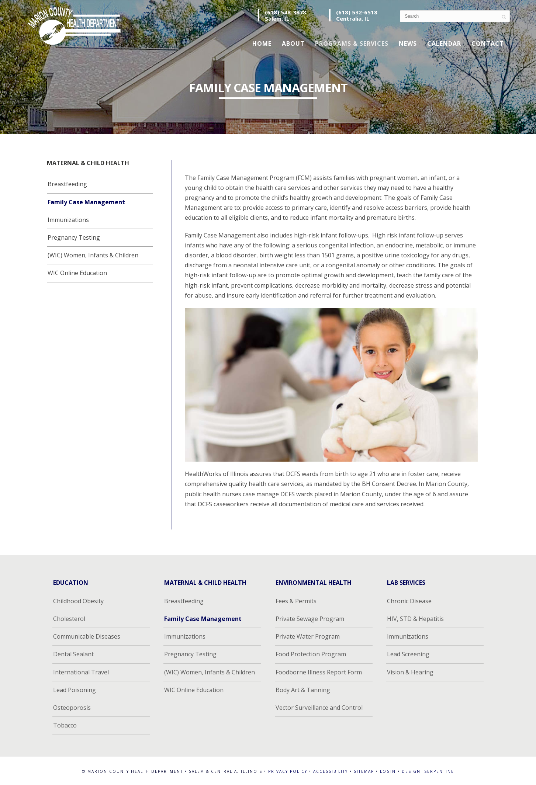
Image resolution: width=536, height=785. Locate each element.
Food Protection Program (311, 654)
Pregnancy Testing (74, 237)
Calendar (444, 43)
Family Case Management (86, 202)
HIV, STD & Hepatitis (415, 619)
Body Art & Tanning (303, 690)
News (408, 43)
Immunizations (68, 220)
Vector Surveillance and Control (319, 708)
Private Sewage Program (310, 619)
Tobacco (65, 725)
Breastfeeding (67, 184)
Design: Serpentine (428, 771)
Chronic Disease (409, 601)
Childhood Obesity (78, 601)
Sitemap (364, 771)
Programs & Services (351, 43)
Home (262, 43)
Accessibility (330, 771)
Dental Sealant (73, 654)
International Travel (81, 672)
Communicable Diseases (86, 636)
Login (388, 771)
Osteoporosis (72, 708)
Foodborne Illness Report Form (319, 672)
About (293, 43)
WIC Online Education (77, 273)
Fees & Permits (296, 601)
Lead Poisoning (74, 690)
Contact (487, 43)
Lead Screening (408, 654)
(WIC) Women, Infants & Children (93, 255)
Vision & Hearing (410, 672)
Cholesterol (69, 619)
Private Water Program (308, 636)
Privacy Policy (287, 771)
